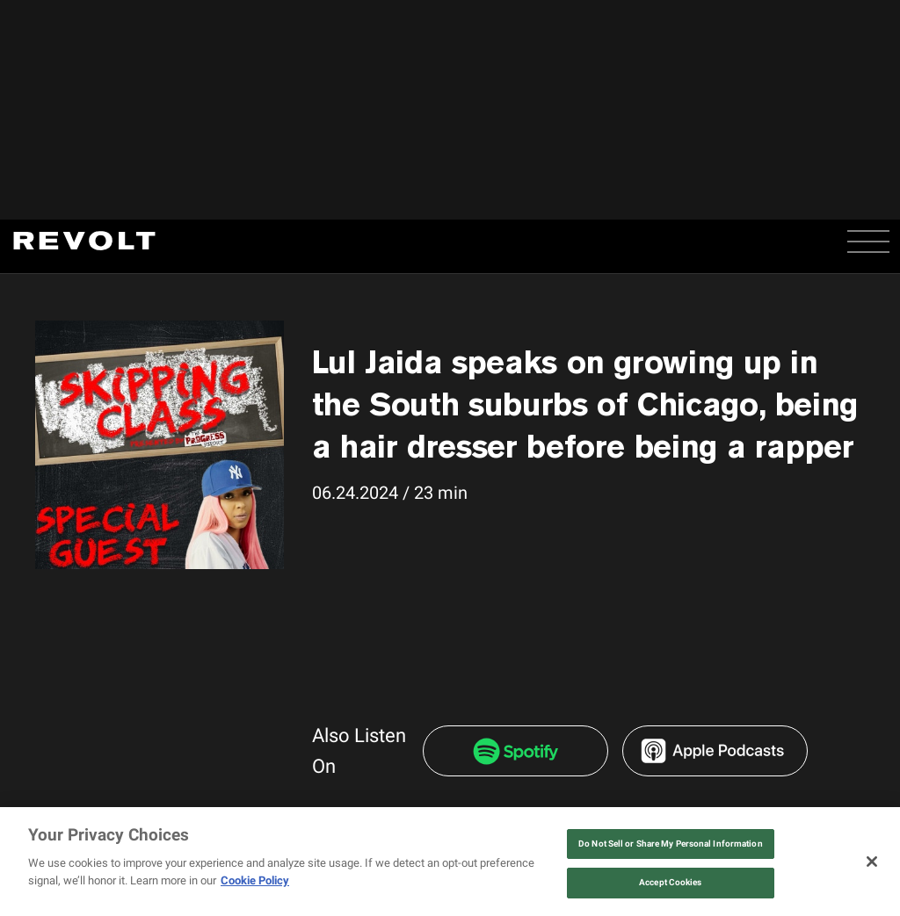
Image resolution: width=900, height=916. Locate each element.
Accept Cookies (670, 882)
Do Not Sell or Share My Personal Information (670, 843)
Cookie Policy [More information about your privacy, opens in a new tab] (255, 880)
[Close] (872, 861)
